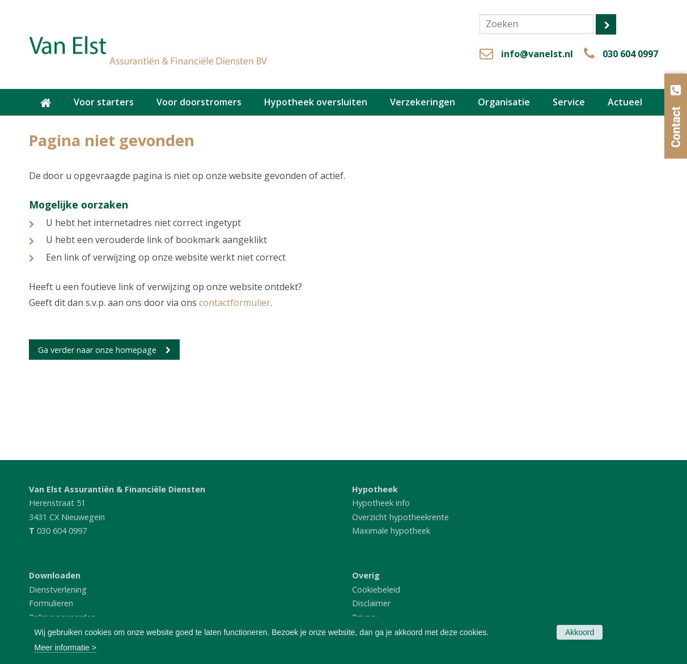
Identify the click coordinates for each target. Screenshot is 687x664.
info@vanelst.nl (537, 54)
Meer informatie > (65, 647)
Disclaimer (371, 603)
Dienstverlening (58, 589)
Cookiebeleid (376, 589)
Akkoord (579, 632)
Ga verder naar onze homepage (97, 349)
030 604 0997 (630, 54)
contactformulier (234, 302)
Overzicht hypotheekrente (400, 517)
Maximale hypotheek (391, 530)
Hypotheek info (381, 502)
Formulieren (51, 603)
